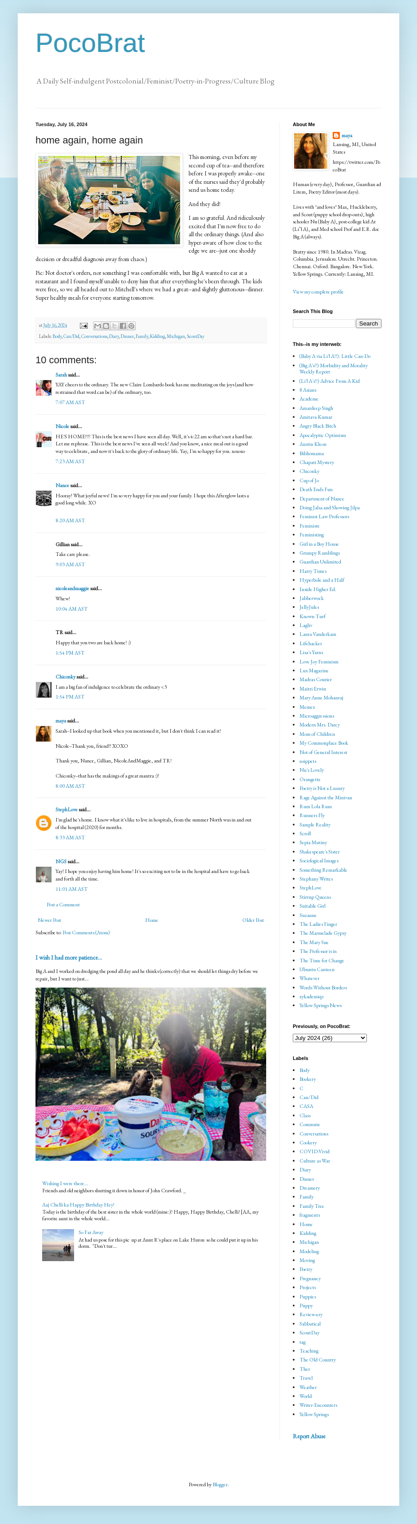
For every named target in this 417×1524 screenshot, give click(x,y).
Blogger (220, 1484)
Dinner (127, 336)
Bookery (307, 1079)
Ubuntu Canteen (316, 969)
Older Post (253, 920)
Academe (309, 398)
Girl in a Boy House (319, 544)
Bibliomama (311, 453)
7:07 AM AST (70, 402)
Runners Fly (312, 815)
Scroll (305, 833)
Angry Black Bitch (317, 425)
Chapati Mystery (316, 462)
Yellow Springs (314, 1414)
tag (302, 1341)
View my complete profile (318, 291)
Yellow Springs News (320, 1005)
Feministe (309, 525)
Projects (307, 1287)
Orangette (310, 779)
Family (142, 336)
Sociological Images (318, 860)
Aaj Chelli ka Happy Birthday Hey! (78, 1204)
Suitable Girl (312, 905)
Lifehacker (310, 643)
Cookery (308, 1142)
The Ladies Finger (318, 924)
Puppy (306, 1305)
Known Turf (312, 616)
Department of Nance (321, 498)
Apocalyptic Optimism (322, 435)
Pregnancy (310, 1278)
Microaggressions (316, 715)
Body (57, 336)
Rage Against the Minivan (325, 797)
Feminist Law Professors (324, 516)
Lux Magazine (314, 670)
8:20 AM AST (70, 520)
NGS (61, 861)
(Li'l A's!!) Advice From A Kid (329, 381)
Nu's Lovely (311, 770)
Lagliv (305, 625)
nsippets (307, 761)
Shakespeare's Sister (319, 851)
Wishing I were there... (65, 1183)
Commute (309, 1124)
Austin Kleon (313, 444)
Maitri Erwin (312, 688)
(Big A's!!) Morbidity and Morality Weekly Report (333, 368)
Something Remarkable (323, 869)
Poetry (305, 1269)
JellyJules (309, 607)
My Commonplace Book (323, 742)
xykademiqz (311, 996)
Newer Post (49, 920)
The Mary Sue (314, 942)
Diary (114, 336)
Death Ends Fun (316, 489)
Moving (307, 1260)
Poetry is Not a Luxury (322, 788)
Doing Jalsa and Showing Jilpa (329, 507)
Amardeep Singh (316, 408)
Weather (308, 1387)
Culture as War (314, 1160)
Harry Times (313, 571)
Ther (304, 1369)
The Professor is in (318, 951)
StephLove (66, 809)
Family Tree (311, 1206)
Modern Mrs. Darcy (319, 724)
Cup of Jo (309, 480)
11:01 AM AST (71, 889)
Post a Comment (63, 904)
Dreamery (309, 1187)
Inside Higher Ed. (317, 589)
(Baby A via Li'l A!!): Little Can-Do (334, 356)
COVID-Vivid (314, 1151)
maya (61, 720)
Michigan (176, 336)
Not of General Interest (323, 752)
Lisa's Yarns (311, 652)
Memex (307, 706)
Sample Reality (314, 824)
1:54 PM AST (70, 652)
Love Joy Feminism (318, 661)
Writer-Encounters (318, 1405)
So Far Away (91, 1232)
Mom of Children (317, 734)
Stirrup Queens (315, 897)
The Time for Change (321, 960)
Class (305, 1115)
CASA (306, 1106)
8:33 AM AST (70, 837)
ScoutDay (196, 336)
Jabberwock (311, 598)
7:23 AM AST (70, 461)
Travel (306, 1377)
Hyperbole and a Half (321, 579)
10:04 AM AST (71, 608)
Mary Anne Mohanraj (321, 697)
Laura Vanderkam (317, 634)
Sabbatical (310, 1323)
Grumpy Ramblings (319, 552)
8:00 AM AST (70, 786)
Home (151, 920)
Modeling (309, 1251)
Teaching (309, 1350)
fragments (309, 1214)
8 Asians (307, 389)
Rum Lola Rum (315, 806)
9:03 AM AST (70, 564)
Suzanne (308, 915)
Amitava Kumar (315, 417)
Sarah (61, 374)
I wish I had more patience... (68, 957)
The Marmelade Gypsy (322, 933)
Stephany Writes (316, 878)
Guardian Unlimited (320, 561)
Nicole (62, 426)
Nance (62, 485)
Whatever (309, 978)
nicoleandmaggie (72, 588)
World (305, 1396)
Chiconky (65, 676)
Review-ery (311, 1314)
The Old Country (317, 1359)
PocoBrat (90, 43)
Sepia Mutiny (313, 842)
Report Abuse (309, 1436)
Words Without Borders (323, 987)
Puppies (307, 1296)
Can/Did (71, 336)
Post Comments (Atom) (86, 932)
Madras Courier (315, 679)
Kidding (157, 336)
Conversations (94, 336)
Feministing (311, 534)
